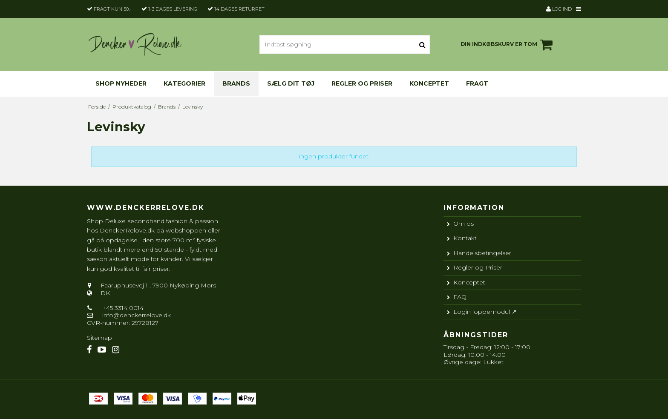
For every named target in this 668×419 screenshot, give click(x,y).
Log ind (559, 9)
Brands (236, 83)
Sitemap (99, 338)
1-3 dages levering (172, 9)
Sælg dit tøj (290, 83)
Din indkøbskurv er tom (508, 45)
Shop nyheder (121, 83)
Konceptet (429, 83)
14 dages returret (239, 9)
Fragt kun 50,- (112, 9)
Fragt (477, 83)
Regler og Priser (361, 83)
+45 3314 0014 (122, 308)
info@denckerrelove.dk (136, 315)
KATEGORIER (184, 83)
